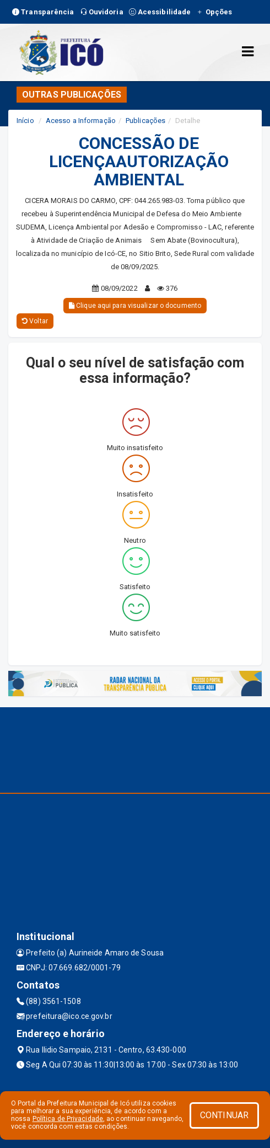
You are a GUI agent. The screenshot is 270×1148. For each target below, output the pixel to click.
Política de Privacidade (68, 1119)
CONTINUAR (224, 1115)
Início (25, 120)
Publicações (145, 120)
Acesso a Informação (81, 120)
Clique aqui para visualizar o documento (135, 305)
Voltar (35, 321)
